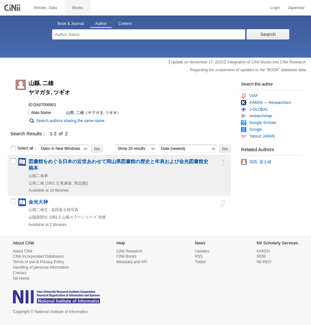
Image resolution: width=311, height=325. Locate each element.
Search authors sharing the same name (70, 120)
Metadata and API (131, 262)
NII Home (21, 278)
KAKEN (263, 251)
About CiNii (22, 251)
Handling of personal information (41, 267)
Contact (19, 273)
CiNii (13, 8)
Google (255, 129)
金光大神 (38, 202)
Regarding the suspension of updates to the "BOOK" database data (248, 70)
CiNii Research (129, 251)
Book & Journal (70, 23)
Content (125, 23)
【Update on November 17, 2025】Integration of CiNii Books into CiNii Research (236, 62)
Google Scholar (262, 122)
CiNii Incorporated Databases (38, 256)
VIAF (253, 96)
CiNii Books (126, 256)
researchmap (260, 116)
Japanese (296, 8)
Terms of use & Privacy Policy (38, 262)
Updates (202, 251)
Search (268, 34)
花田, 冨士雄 (260, 162)
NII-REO (264, 262)
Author (101, 23)
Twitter (200, 262)
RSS (199, 256)
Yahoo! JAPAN (262, 136)
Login (275, 8)
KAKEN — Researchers (270, 102)
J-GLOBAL (258, 109)
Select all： (23, 148)
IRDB (261, 256)
